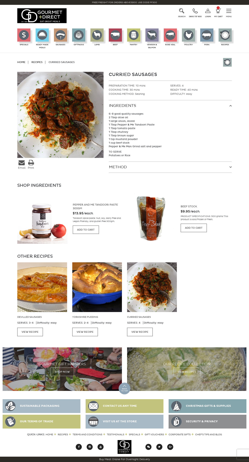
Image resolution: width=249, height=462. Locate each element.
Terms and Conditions (87, 434)
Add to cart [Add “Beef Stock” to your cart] (193, 227)
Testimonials (115, 434)
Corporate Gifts (180, 434)
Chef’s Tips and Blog (208, 434)
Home (49, 434)
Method (118, 167)
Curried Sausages (139, 317)
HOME (21, 62)
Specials (134, 434)
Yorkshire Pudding (85, 317)
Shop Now (62, 371)
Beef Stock (189, 206)
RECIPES (37, 62)
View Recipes (187, 371)
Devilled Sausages (29, 317)
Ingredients (122, 105)
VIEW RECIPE (30, 331)
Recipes (63, 434)
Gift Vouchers (154, 434)
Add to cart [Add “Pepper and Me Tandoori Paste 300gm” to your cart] (86, 229)
